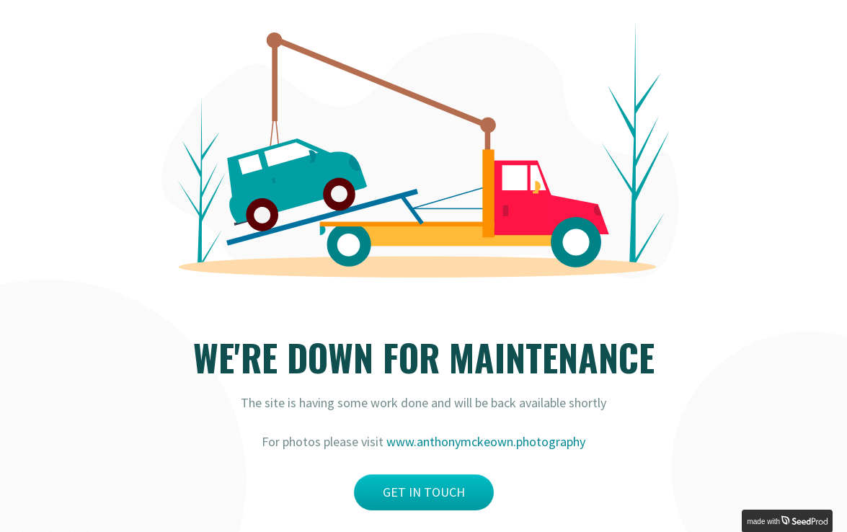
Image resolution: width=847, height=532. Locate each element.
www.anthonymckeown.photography (485, 441)
